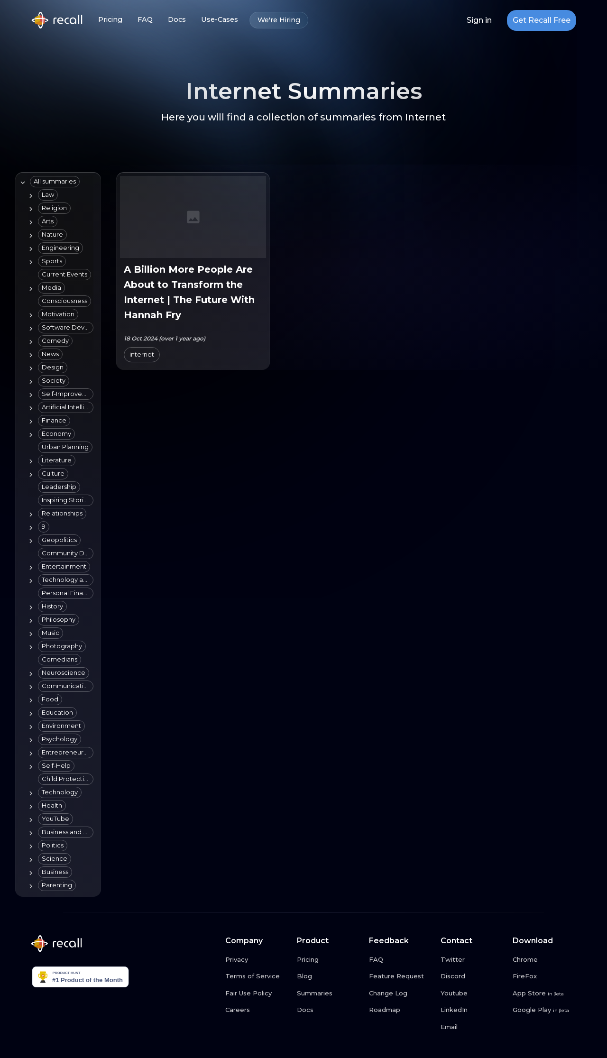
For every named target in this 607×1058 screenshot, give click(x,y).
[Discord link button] (473, 976)
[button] (55, 181)
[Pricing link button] (329, 959)
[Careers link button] (257, 1010)
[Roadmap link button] (401, 1010)
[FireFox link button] (545, 976)
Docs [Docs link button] (176, 20)
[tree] (56, 534)
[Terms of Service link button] (257, 976)
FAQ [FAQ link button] (145, 20)
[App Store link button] (545, 993)
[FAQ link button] (401, 959)
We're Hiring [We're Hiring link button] (279, 20)
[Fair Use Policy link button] (257, 993)
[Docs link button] (329, 1010)
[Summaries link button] (329, 993)
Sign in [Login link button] (479, 20)
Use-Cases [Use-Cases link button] (219, 20)
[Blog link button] (329, 976)
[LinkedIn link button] (473, 1010)
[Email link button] (473, 1027)
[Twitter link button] (473, 959)
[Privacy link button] (257, 959)
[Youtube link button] (473, 993)
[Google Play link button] (545, 1010)
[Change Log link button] (401, 993)
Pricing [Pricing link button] (110, 20)
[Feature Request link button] (401, 976)
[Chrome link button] (545, 959)
